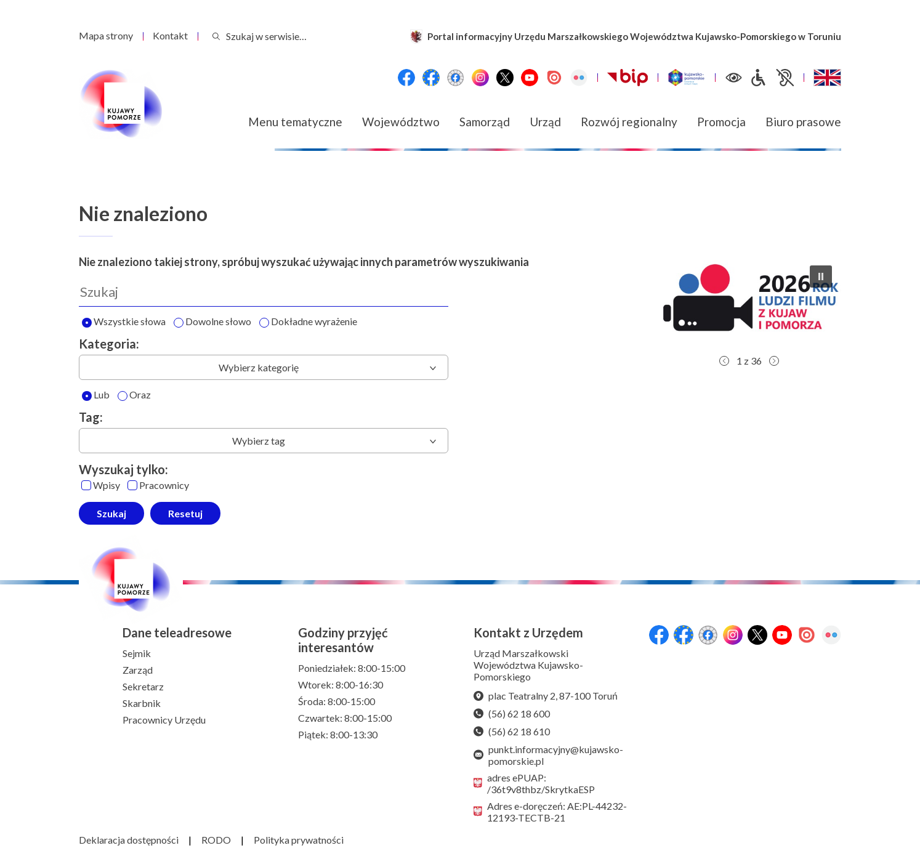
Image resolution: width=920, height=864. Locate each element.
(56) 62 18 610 (512, 731)
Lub (96, 395)
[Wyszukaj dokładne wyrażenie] (264, 323)
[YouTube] (529, 77)
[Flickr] (578, 77)
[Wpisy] (86, 485)
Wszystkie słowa (124, 322)
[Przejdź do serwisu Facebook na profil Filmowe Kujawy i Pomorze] (455, 77)
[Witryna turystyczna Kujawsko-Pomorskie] (686, 77)
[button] (748, 302)
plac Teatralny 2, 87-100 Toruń (546, 695)
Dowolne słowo (212, 322)
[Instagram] (480, 77)
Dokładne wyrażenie (308, 322)
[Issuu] (554, 77)
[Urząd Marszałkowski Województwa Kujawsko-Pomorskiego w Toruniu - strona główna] (121, 104)
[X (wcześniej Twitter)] (505, 77)
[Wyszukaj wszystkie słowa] (87, 323)
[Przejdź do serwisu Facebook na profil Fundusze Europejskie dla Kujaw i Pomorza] (431, 77)
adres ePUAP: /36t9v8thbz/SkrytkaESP (534, 783)
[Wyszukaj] (263, 292)
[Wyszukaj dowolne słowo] (179, 323)
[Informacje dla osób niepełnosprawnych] (771, 77)
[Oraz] (122, 396)
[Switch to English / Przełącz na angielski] (827, 77)
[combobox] (263, 367)
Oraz (134, 395)
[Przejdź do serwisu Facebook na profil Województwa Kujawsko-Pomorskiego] (406, 77)
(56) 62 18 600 (512, 713)
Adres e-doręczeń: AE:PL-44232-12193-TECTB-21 (550, 811)
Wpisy (100, 485)
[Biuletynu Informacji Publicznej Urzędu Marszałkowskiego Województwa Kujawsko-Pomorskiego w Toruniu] (627, 77)
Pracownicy (158, 485)
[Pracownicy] (132, 485)
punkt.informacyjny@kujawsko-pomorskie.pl (548, 755)
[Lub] (87, 396)
